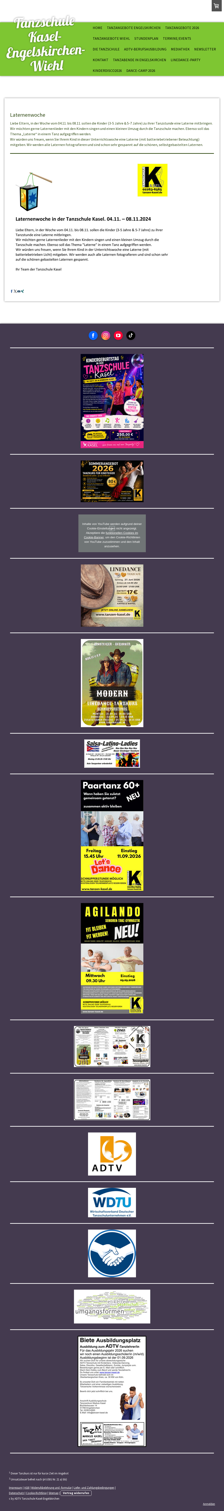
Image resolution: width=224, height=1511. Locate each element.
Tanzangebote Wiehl (111, 38)
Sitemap (53, 1493)
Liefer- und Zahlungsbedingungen (94, 1487)
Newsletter (205, 49)
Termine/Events (177, 38)
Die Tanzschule (106, 49)
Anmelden (209, 1504)
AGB (26, 1487)
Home (97, 27)
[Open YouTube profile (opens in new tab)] (118, 335)
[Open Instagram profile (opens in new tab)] (105, 335)
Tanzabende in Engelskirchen (139, 60)
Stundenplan (146, 38)
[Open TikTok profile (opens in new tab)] (130, 335)
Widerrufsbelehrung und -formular (51, 1487)
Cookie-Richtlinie (36, 1493)
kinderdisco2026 (107, 70)
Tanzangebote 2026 (182, 27)
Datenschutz (16, 1493)
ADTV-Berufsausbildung (145, 49)
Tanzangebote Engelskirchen (134, 27)
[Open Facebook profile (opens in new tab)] (93, 335)
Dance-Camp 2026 (140, 70)
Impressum (15, 1487)
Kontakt (100, 60)
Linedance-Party (185, 60)
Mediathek (180, 49)
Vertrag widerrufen (76, 1493)
